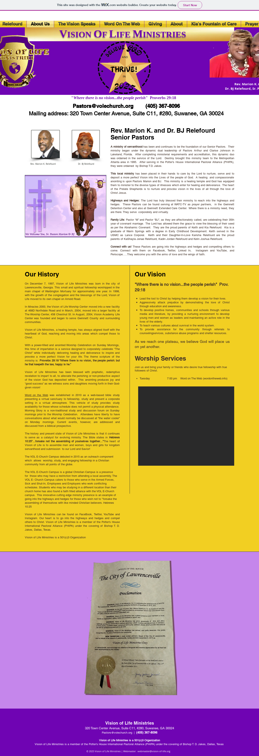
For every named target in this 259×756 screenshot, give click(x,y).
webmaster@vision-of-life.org (154, 751)
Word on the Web (36, 395)
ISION (80, 34)
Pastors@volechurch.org (103, 106)
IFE (124, 34)
